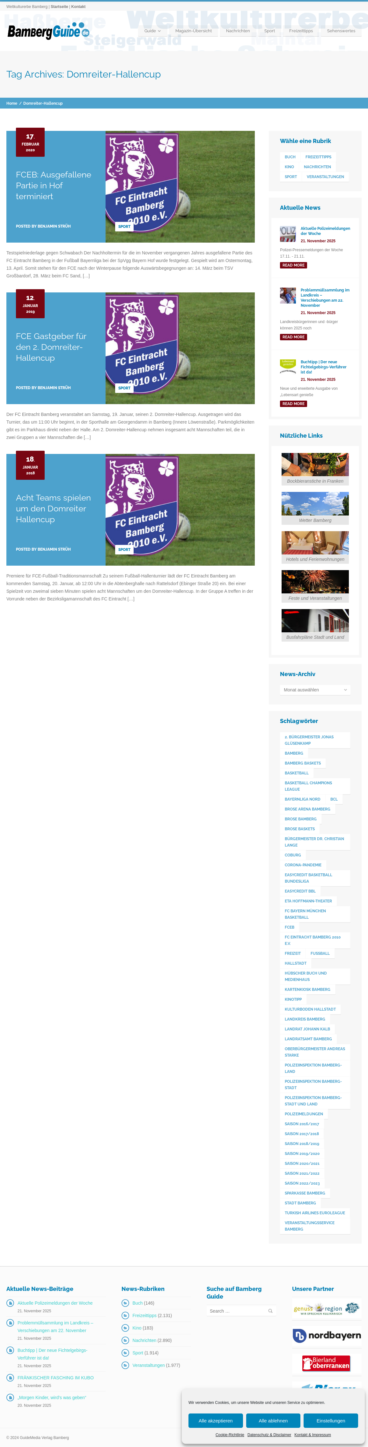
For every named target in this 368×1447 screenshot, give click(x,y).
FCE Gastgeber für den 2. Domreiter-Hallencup (51, 347)
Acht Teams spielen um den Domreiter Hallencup (53, 508)
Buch (138, 1302)
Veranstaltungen (149, 1365)
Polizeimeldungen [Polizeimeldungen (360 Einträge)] (304, 1114)
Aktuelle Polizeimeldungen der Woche (55, 1302)
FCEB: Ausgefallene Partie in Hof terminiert (53, 185)
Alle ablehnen (273, 1420)
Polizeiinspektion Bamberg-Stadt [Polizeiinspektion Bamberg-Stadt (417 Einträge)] (313, 1084)
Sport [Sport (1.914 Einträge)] (291, 177)
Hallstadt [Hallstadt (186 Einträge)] (295, 963)
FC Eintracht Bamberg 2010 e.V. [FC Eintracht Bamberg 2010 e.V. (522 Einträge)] (313, 940)
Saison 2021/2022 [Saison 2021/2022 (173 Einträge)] (302, 1173)
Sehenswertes (341, 30)
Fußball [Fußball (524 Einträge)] (320, 953)
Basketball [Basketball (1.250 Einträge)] (297, 773)
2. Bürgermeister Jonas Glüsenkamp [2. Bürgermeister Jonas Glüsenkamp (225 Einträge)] (309, 740)
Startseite (59, 6)
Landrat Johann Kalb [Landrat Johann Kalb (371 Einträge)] (307, 1029)
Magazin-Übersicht (193, 30)
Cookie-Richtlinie (230, 1435)
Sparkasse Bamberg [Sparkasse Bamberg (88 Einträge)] (305, 1193)
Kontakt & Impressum (312, 1435)
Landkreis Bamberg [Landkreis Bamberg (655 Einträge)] (305, 1019)
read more (294, 265)
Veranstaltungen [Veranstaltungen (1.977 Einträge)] (325, 177)
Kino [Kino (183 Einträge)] (289, 167)
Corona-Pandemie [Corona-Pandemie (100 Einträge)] (303, 865)
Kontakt (78, 6)
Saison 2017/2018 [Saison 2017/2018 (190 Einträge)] (302, 1133)
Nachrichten (238, 30)
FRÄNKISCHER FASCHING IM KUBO (56, 1377)
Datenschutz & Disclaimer (269, 1435)
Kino (137, 1327)
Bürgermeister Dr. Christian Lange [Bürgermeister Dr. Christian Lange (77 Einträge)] (314, 841)
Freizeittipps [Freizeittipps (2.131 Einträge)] (318, 157)
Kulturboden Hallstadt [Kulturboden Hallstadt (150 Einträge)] (310, 1009)
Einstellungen (331, 1420)
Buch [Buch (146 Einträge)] (290, 157)
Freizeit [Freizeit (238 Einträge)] (293, 953)
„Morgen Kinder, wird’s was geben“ (52, 1397)
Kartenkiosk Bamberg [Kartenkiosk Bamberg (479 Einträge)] (307, 989)
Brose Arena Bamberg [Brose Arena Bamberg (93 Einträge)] (307, 809)
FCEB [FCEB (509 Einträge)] (289, 927)
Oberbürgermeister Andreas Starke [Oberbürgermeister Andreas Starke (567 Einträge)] (315, 1051)
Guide (150, 30)
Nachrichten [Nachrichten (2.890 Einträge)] (317, 167)
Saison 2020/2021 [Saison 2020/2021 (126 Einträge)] (302, 1163)
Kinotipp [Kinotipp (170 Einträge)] (293, 999)
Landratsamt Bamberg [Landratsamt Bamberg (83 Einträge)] (308, 1038)
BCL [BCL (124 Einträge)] (334, 799)
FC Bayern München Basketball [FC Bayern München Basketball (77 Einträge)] (305, 913)
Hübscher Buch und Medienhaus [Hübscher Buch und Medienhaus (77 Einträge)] (306, 976)
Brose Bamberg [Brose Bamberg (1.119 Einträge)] (301, 819)
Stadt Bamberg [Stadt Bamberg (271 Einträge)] (300, 1203)
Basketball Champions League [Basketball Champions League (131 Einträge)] (308, 785)
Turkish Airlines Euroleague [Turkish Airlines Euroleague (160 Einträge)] (315, 1212)
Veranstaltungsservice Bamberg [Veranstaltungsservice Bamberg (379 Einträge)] (310, 1225)
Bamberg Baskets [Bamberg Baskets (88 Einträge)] (303, 763)
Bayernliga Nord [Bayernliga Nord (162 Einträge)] (302, 799)
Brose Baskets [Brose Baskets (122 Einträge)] (300, 828)
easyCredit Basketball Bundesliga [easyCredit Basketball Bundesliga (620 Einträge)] (308, 877)
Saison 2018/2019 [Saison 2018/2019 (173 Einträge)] (302, 1143)
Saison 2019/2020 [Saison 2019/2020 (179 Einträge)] (302, 1153)
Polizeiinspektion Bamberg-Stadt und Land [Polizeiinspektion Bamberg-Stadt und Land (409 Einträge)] (313, 1100)
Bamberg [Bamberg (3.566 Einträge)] (294, 753)
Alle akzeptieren (216, 1420)
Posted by (43, 226)
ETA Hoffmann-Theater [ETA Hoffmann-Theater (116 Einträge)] (308, 901)
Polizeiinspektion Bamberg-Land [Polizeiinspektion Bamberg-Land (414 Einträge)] (313, 1068)
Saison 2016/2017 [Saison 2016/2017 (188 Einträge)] (302, 1123)
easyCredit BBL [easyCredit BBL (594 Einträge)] (300, 891)
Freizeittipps (301, 30)
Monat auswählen (301, 689)
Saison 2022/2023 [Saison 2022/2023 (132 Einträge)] (302, 1183)
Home (11, 103)
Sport (269, 30)
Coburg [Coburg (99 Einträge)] (293, 855)
